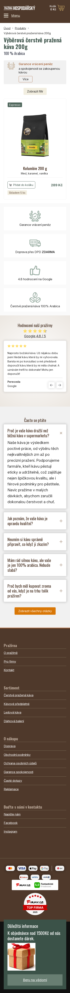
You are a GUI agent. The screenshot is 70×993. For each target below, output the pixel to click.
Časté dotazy (13, 780)
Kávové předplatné (16, 704)
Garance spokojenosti (18, 772)
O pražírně (11, 653)
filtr (35, 91)
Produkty (20, 28)
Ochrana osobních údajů (20, 763)
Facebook (11, 823)
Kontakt (9, 670)
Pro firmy (10, 661)
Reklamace (11, 789)
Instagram (10, 831)
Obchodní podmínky (17, 755)
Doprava (9, 746)
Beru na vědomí (35, 980)
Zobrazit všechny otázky (35, 611)
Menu (12, 15)
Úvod (7, 28)
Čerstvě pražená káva (18, 695)
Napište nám (12, 814)
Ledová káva (12, 712)
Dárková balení (14, 721)
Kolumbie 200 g (35, 168)
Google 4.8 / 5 (35, 336)
